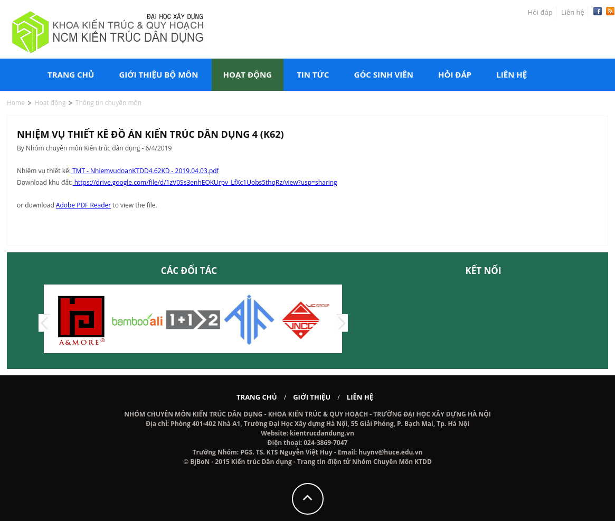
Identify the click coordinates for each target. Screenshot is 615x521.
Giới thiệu (311, 397)
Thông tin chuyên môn (108, 102)
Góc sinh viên (383, 74)
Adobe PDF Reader (83, 205)
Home (16, 102)
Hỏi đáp (540, 12)
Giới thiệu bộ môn (158, 74)
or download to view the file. (87, 205)
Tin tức (313, 74)
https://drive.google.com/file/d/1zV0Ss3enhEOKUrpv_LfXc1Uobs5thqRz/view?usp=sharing (205, 182)
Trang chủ (71, 74)
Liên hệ (572, 12)
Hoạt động (247, 74)
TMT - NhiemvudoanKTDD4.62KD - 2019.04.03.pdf (145, 170)
